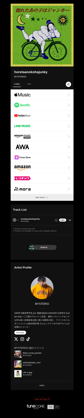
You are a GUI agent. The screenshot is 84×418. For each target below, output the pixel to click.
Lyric (62, 220)
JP (57, 407)
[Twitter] (16, 340)
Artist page (20, 332)
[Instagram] (22, 340)
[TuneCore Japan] (36, 408)
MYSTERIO (20, 76)
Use (29, 84)
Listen (17, 84)
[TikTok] (28, 340)
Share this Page (42, 399)
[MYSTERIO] (42, 287)
